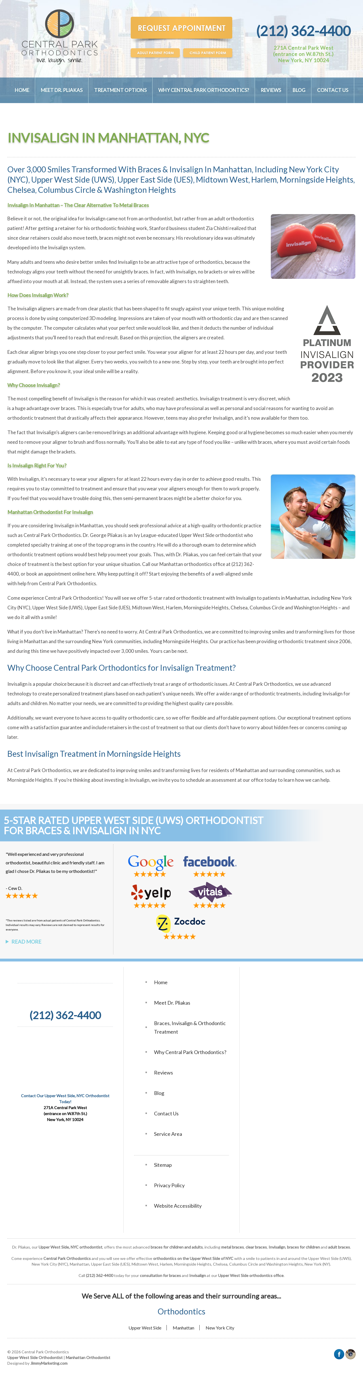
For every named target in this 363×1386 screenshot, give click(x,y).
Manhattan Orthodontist (88, 1357)
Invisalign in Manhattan (78, 525)
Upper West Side (144, 1327)
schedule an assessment (211, 780)
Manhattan (183, 1327)
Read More (26, 941)
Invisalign (95, 218)
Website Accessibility (178, 1206)
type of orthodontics (201, 262)
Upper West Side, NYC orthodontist (70, 1247)
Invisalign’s (48, 432)
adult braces (339, 1247)
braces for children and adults (177, 1247)
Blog (299, 90)
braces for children (303, 1247)
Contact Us (332, 90)
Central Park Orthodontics (52, 535)
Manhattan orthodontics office (192, 564)
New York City (220, 1327)
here (90, 574)
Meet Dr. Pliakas (62, 90)
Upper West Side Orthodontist (35, 1357)
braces (106, 238)
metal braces (232, 1247)
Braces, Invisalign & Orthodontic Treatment (190, 1027)
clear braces (256, 1247)
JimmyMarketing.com (48, 1363)
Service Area (168, 1134)
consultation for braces (160, 1275)
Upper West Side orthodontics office (251, 1275)
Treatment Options (120, 90)
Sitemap (163, 1165)
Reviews (271, 90)
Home (22, 90)
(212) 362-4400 (303, 31)
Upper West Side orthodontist (211, 535)
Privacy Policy (169, 1185)
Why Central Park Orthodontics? (203, 90)
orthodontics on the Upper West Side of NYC (193, 1258)
